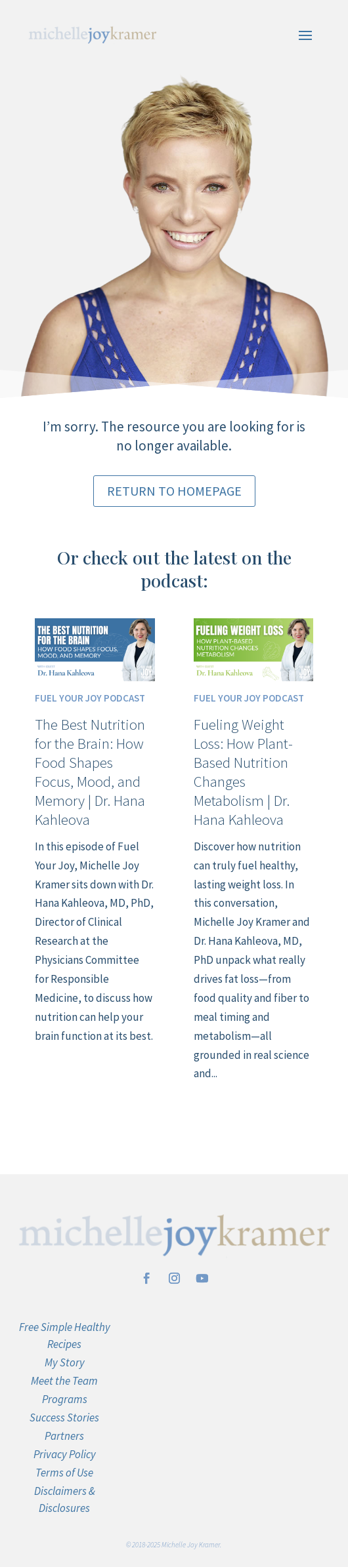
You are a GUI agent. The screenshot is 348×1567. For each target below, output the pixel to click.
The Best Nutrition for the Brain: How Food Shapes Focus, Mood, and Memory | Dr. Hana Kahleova (90, 771)
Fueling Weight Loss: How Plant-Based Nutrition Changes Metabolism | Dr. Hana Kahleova (243, 771)
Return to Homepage (174, 491)
